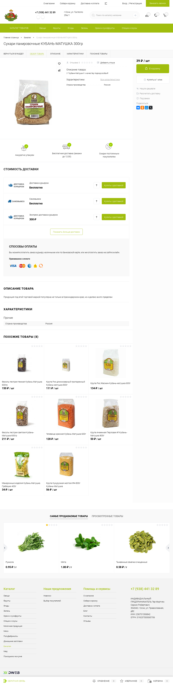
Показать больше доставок (66, 232)
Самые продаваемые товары (69, 516)
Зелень (7, 611)
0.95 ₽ (11, 567)
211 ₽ (22, 440)
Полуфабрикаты (11, 636)
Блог (85, 611)
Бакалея (7, 646)
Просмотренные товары (107, 516)
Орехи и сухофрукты (12, 616)
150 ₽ (22, 390)
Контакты (87, 616)
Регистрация (135, 3)
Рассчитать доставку (148, 93)
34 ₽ (22, 491)
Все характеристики (110, 79)
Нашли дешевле (145, 88)
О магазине (49, 3)
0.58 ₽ (121, 567)
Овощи (7, 596)
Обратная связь (14, 681)
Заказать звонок (157, 3)
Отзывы (87, 621)
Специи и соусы (10, 621)
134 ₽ (110, 390)
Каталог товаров (19, 28)
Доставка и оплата (90, 3)
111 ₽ (66, 390)
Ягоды (6, 606)
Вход (124, 3)
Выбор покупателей (52, 601)
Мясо (6, 631)
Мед (5, 651)
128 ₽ (66, 440)
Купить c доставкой (113, 185)
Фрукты (7, 601)
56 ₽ (66, 491)
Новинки (47, 596)
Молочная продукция (13, 626)
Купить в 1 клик (153, 79)
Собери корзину (67, 3)
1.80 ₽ (66, 567)
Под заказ (143, 98)
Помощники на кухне (13, 656)
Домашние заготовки (13, 641)
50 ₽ (110, 440)
